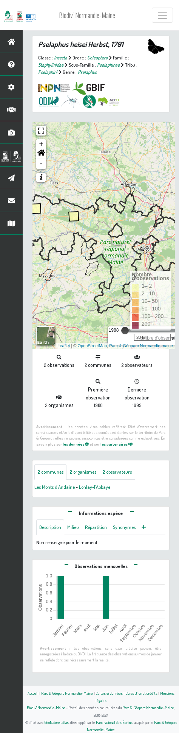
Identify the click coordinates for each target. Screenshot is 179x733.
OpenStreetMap (92, 345)
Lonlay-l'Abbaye (94, 487)
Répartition (96, 527)
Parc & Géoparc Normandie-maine (141, 345)
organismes (82, 472)
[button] (41, 154)
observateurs (117, 472)
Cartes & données (109, 693)
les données (76, 443)
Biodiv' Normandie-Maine (87, 15)
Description (50, 527)
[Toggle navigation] (162, 15)
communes (50, 472)
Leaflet (63, 345)
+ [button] (41, 144)
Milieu (73, 527)
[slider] (125, 330)
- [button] (41, 163)
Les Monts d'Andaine (54, 487)
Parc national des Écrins (114, 722)
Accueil (33, 693)
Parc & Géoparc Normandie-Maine (67, 693)
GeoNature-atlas (56, 722)
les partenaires (116, 443)
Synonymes (124, 527)
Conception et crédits (141, 693)
